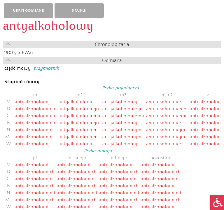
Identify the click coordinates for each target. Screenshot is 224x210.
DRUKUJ (79, 10)
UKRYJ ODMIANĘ (28, 10)
